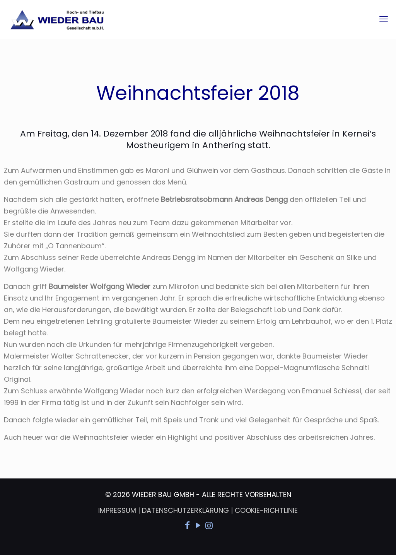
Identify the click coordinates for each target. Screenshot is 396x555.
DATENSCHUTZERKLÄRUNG (185, 510)
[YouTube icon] (198, 525)
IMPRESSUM (117, 510)
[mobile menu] (383, 19)
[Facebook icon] (187, 525)
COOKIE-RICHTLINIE (266, 510)
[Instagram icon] (209, 525)
